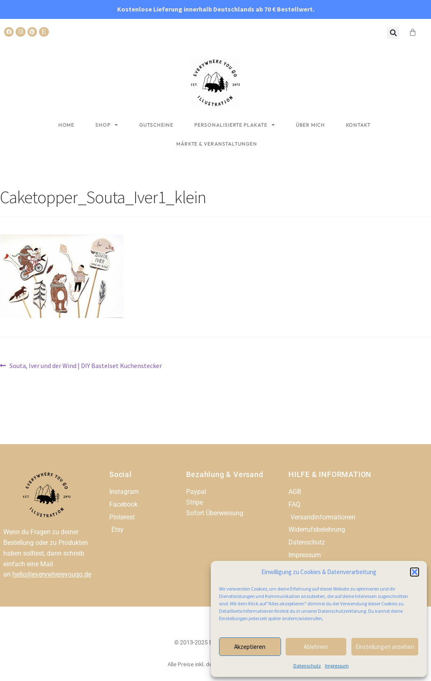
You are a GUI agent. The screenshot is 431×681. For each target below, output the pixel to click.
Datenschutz (307, 665)
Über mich (310, 125)
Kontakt (358, 125)
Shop (106, 125)
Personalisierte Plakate (234, 125)
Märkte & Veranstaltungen (216, 144)
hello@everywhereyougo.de (51, 574)
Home (66, 125)
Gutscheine (156, 125)
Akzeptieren (249, 647)
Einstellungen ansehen (384, 647)
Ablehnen (316, 647)
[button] (414, 572)
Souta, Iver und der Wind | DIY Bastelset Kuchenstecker (85, 365)
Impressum (337, 665)
